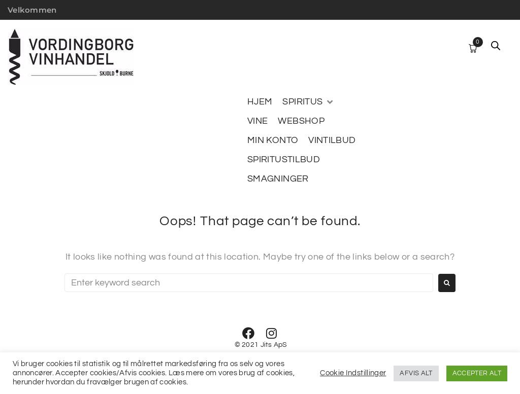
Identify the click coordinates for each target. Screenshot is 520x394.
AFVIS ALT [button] (416, 373)
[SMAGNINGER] (278, 179)
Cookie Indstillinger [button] (353, 373)
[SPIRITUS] (308, 102)
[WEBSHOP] (301, 121)
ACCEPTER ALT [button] (476, 373)
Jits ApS (274, 344)
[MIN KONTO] (272, 140)
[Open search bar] (496, 45)
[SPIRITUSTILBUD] (283, 159)
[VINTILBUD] (332, 140)
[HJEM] (259, 102)
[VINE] (257, 121)
